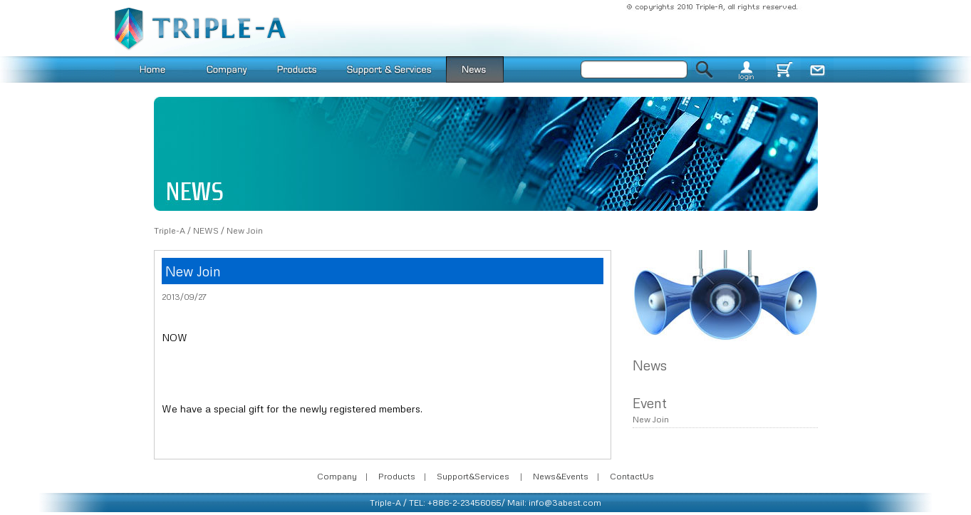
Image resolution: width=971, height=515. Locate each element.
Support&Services (473, 476)
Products (396, 476)
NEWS (206, 230)
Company (337, 476)
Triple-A (169, 230)
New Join (245, 230)
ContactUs (632, 476)
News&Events (560, 476)
